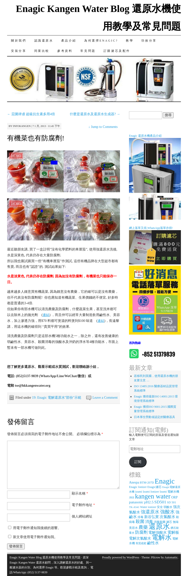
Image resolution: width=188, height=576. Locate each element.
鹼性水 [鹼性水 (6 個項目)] (153, 543)
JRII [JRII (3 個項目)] (131, 497)
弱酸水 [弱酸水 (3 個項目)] (168, 507)
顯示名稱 (80, 493)
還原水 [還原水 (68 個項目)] (159, 526)
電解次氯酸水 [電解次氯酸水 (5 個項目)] (140, 538)
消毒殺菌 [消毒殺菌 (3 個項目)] (159, 522)
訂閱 (137, 462)
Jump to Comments (103, 127)
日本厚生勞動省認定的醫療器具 (154, 417)
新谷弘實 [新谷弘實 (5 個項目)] (151, 517)
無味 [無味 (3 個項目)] (176, 522)
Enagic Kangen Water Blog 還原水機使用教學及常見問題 (45, 557)
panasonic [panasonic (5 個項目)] (136, 502)
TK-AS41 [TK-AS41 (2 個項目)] (134, 507)
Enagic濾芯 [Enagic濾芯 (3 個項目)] (154, 487)
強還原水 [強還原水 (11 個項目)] (150, 511)
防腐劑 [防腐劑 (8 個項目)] (141, 532)
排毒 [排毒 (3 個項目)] (140, 517)
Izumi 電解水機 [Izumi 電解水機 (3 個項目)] (169, 491)
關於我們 (18, 40)
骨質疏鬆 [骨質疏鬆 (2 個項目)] (141, 543)
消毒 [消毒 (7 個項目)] (149, 522)
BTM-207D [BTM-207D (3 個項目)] (147, 482)
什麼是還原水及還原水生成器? (95, 114)
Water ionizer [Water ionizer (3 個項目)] (148, 507)
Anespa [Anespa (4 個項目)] (134, 482)
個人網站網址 (82, 516)
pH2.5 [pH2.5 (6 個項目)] (148, 502)
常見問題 (87, 51)
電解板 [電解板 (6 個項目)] (173, 532)
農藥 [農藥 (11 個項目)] (143, 527)
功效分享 (148, 40)
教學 (129, 40)
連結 (46, 315)
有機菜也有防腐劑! (35, 138)
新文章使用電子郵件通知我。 (35, 537)
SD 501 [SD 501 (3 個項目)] (171, 502)
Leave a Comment (105, 397)
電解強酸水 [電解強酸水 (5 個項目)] (157, 532)
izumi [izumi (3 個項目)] (138, 491)
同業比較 (41, 51)
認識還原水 (43, 40)
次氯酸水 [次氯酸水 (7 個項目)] (167, 517)
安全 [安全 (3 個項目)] (160, 507)
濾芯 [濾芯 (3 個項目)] (169, 522)
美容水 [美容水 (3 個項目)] (133, 528)
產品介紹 (68, 40)
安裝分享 (18, 51)
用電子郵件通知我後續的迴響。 (37, 528)
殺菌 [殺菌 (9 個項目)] (140, 521)
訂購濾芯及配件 (117, 51)
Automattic (171, 557)
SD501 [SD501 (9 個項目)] (160, 501)
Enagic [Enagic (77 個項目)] (165, 481)
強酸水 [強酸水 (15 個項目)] (167, 511)
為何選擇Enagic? (101, 40)
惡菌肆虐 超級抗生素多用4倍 (31, 114)
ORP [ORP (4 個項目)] (174, 497)
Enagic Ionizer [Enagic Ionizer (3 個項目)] (138, 487)
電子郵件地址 (83, 505)
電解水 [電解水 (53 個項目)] (162, 537)
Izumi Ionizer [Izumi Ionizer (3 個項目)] (151, 491)
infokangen (22, 125)
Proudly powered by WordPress (120, 557)
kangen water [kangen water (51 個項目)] (152, 496)
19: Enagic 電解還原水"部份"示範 (56, 397)
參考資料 (64, 51)
